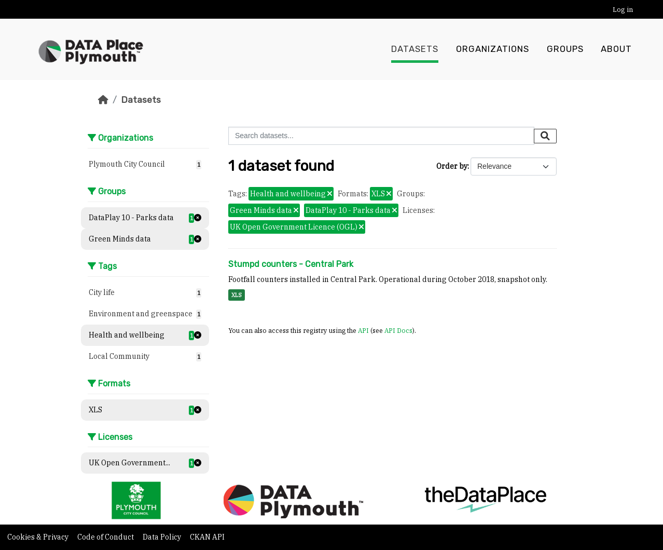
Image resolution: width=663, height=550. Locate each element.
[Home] (103, 100)
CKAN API (207, 537)
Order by (451, 166)
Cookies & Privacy (38, 537)
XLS (236, 295)
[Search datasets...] (381, 136)
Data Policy (163, 537)
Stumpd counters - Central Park (290, 264)
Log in (623, 9)
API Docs (398, 330)
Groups (565, 49)
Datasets (414, 49)
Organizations (492, 49)
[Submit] (545, 136)
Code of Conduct (106, 537)
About (616, 49)
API (363, 330)
